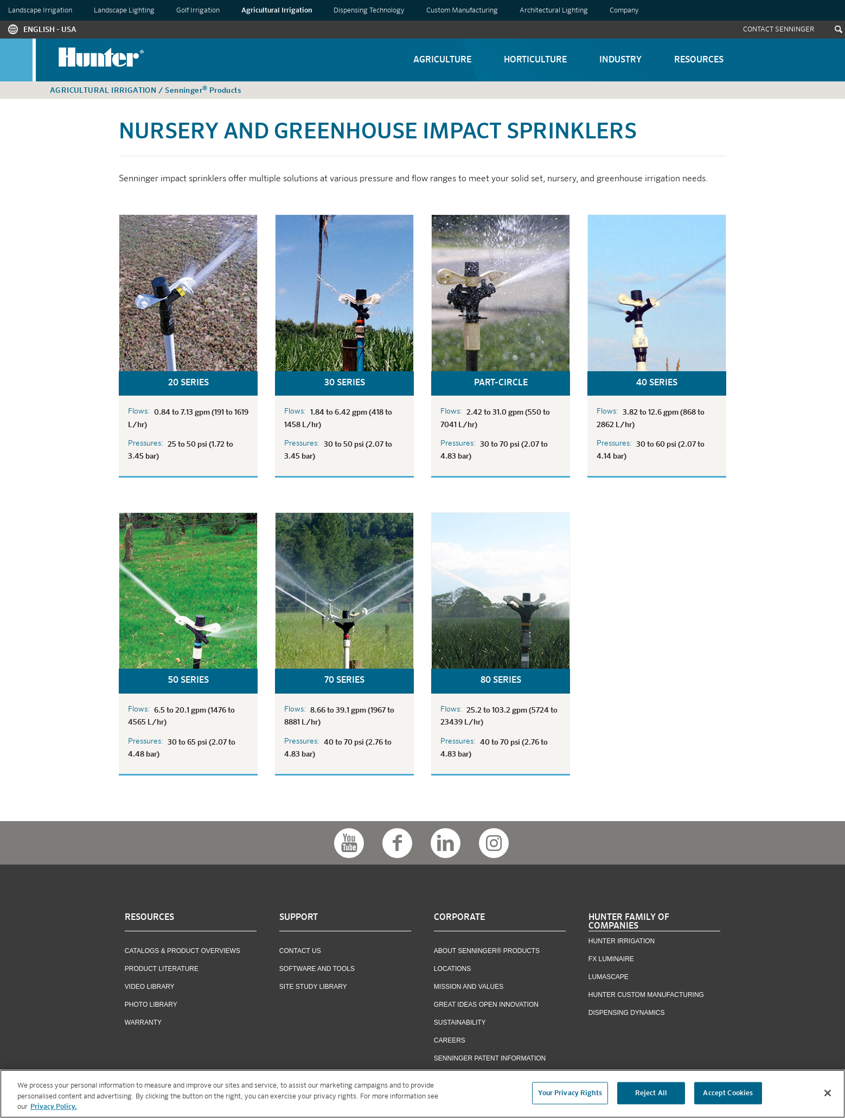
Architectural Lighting (554, 10)
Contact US (300, 951)
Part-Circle (501, 383)
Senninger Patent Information (490, 1058)
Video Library (150, 986)
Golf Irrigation (198, 10)
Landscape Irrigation (40, 10)
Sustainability (460, 1022)
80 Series (501, 680)
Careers (449, 1040)
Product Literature (162, 969)
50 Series (188, 680)
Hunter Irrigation (621, 941)
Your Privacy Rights (569, 1094)
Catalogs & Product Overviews (182, 951)
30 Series (344, 383)
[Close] (828, 1095)
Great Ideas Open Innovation (486, 1004)
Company (624, 10)
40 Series (656, 383)
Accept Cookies (728, 1094)
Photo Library (151, 1004)
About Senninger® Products (487, 951)
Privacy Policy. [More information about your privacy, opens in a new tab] (53, 1109)
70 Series (344, 680)
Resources (699, 60)
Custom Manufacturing (462, 10)
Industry (620, 60)
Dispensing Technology (369, 10)
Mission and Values (468, 986)
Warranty (143, 1022)
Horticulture (535, 60)
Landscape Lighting (124, 10)
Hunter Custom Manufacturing (646, 995)
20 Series (188, 383)
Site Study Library (313, 986)
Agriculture (442, 60)
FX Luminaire (611, 959)
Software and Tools (317, 969)
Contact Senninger (779, 29)
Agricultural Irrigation (276, 10)
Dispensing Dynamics (626, 1013)
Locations (452, 969)
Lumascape (608, 977)
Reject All (651, 1094)
